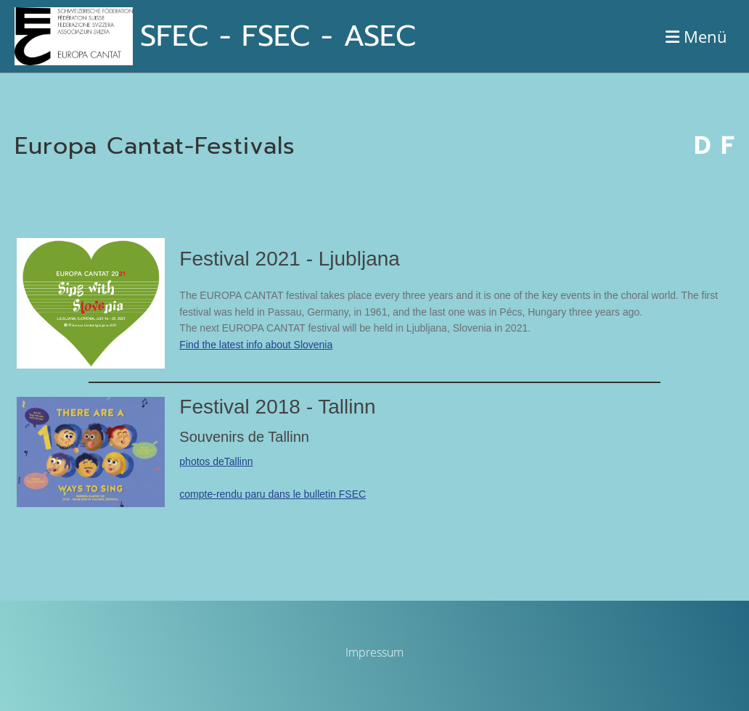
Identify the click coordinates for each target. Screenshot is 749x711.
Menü (696, 36)
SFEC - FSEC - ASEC (278, 36)
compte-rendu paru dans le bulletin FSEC (272, 494)
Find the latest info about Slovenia (255, 344)
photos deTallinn (216, 461)
